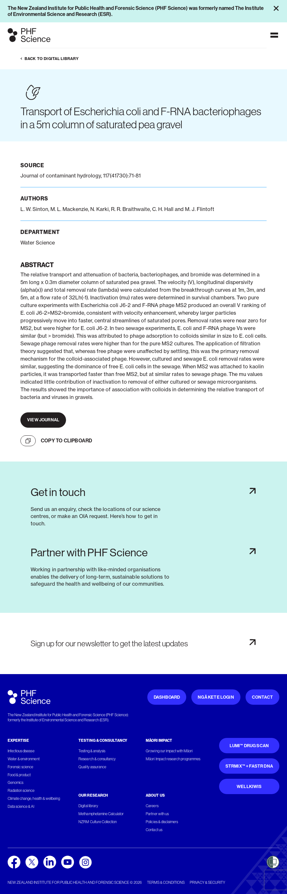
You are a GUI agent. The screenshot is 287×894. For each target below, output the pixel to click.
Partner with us (157, 814)
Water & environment (24, 759)
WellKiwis (249, 786)
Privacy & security (207, 882)
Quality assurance (92, 767)
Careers (152, 806)
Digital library (88, 806)
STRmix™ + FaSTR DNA (249, 766)
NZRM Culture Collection (97, 822)
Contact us (154, 830)
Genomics (15, 782)
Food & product (19, 775)
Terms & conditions (166, 882)
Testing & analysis (91, 751)
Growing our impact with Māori (169, 751)
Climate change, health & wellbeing (34, 798)
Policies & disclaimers (162, 822)
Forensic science (20, 767)
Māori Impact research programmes (173, 759)
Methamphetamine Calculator (101, 814)
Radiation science (21, 790)
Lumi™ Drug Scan (249, 745)
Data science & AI (21, 806)
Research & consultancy (97, 759)
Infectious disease (21, 751)
